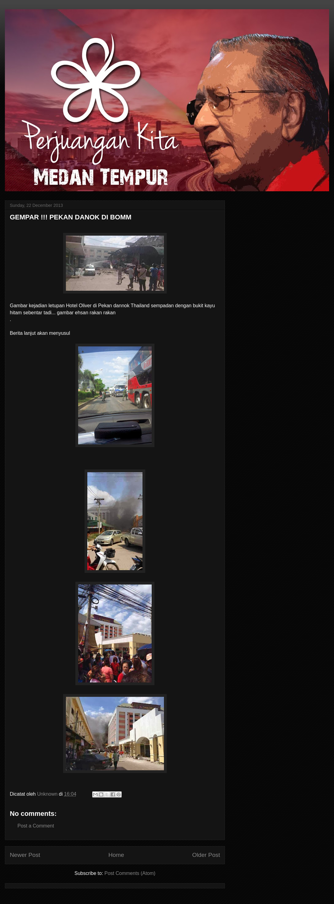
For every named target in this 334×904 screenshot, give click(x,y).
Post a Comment (35, 825)
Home (116, 855)
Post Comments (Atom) (129, 873)
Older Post (206, 855)
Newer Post (25, 855)
